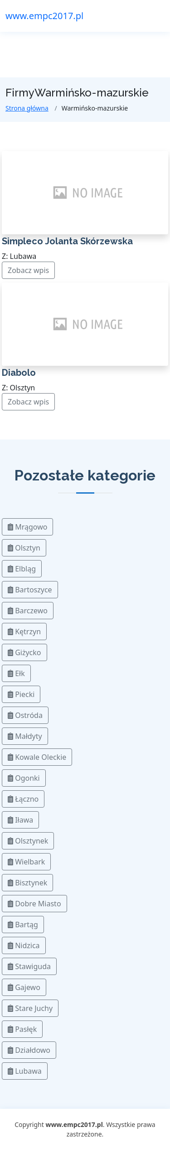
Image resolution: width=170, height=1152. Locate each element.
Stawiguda (29, 966)
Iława (20, 820)
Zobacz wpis (28, 270)
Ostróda (25, 715)
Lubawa (25, 1071)
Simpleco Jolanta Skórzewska (67, 241)
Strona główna (27, 108)
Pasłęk (22, 1029)
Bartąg (23, 925)
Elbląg (22, 569)
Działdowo (29, 1050)
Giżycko (24, 652)
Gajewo (24, 987)
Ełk (16, 673)
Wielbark (26, 862)
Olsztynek (28, 841)
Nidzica (24, 945)
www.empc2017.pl (44, 16)
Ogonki (24, 778)
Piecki (21, 694)
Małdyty (25, 736)
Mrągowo (27, 527)
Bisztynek (27, 883)
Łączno (23, 799)
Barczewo (28, 611)
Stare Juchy (30, 1008)
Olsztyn (24, 548)
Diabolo (19, 372)
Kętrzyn (24, 632)
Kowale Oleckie (37, 757)
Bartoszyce (30, 590)
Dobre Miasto (34, 904)
